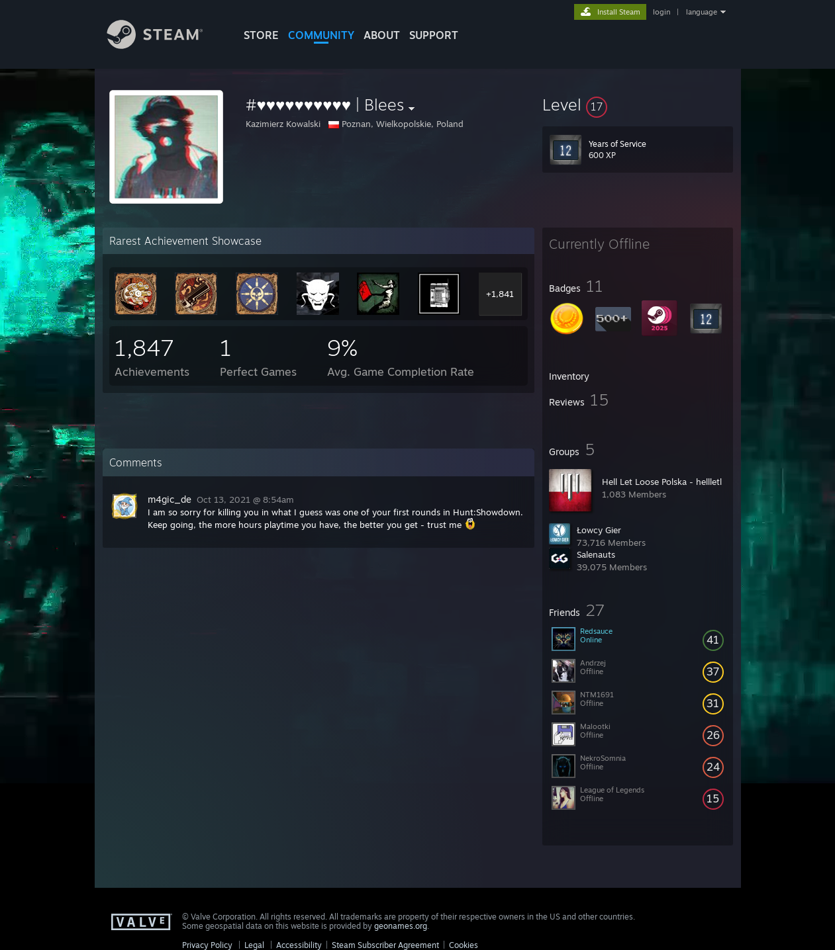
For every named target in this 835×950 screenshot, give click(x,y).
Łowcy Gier (599, 530)
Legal (254, 945)
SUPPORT (433, 35)
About (382, 35)
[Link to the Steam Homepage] (165, 45)
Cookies (463, 945)
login (661, 12)
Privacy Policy (207, 945)
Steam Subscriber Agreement (385, 945)
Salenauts (596, 554)
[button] (637, 104)
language (701, 12)
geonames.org (400, 926)
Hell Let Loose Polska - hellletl (662, 481)
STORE (261, 35)
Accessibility (299, 945)
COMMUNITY (321, 35)
